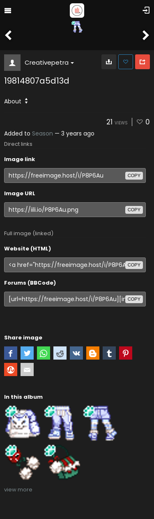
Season (42, 133)
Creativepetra (49, 62)
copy (134, 175)
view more (18, 489)
